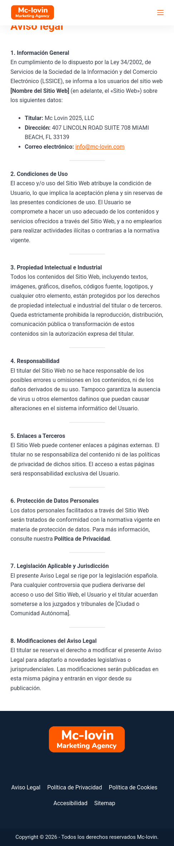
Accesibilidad (70, 803)
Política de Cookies (133, 787)
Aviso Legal (25, 787)
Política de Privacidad (74, 787)
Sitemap (104, 803)
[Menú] (160, 12)
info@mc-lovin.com (100, 146)
